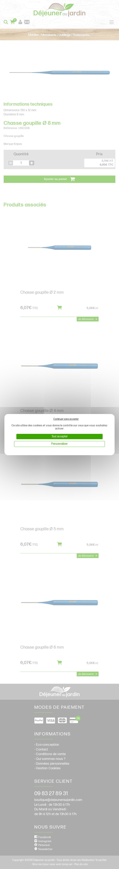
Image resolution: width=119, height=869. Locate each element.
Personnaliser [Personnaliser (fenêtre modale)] (59, 444)
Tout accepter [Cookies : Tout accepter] (59, 436)
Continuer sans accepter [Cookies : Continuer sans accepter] (66, 419)
